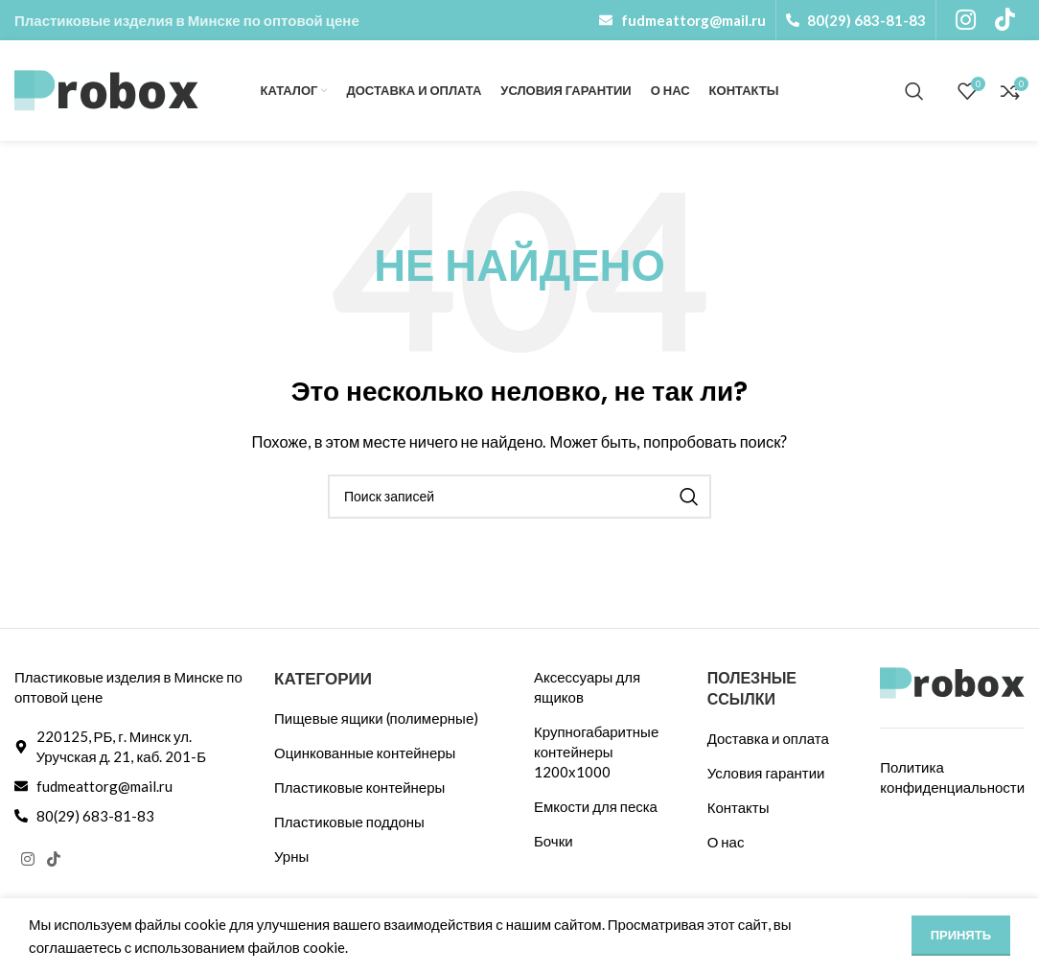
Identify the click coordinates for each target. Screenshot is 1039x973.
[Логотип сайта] (106, 88)
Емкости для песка (596, 806)
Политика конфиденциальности (952, 777)
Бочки (553, 840)
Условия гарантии (766, 772)
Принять (961, 934)
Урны (291, 856)
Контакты (738, 807)
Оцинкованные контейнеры (364, 752)
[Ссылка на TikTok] (53, 860)
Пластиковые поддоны (349, 821)
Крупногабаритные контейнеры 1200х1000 (596, 751)
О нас (726, 841)
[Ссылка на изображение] (952, 680)
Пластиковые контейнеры (359, 787)
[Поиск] (914, 91)
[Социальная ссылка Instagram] (27, 860)
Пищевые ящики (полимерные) (376, 718)
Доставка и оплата (768, 738)
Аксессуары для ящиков (587, 687)
